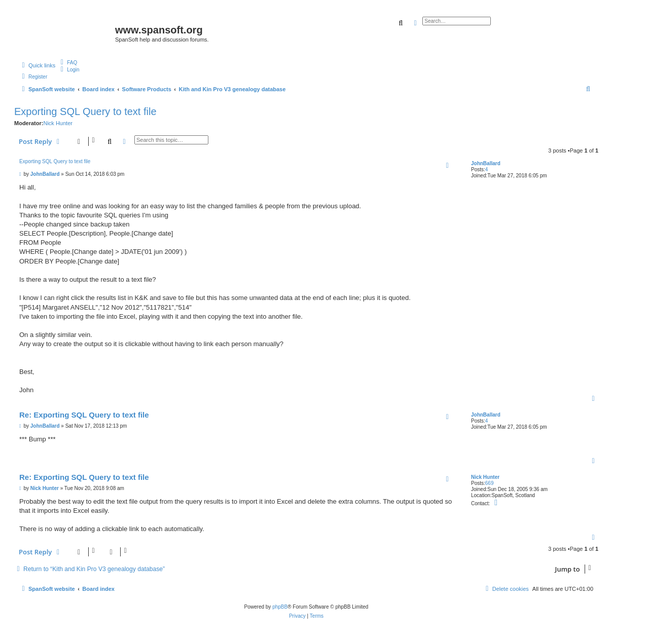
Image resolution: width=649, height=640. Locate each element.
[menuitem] (67, 62)
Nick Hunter (57, 123)
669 (489, 483)
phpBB (279, 607)
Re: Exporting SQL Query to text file (84, 414)
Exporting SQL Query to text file (85, 111)
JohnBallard (485, 163)
